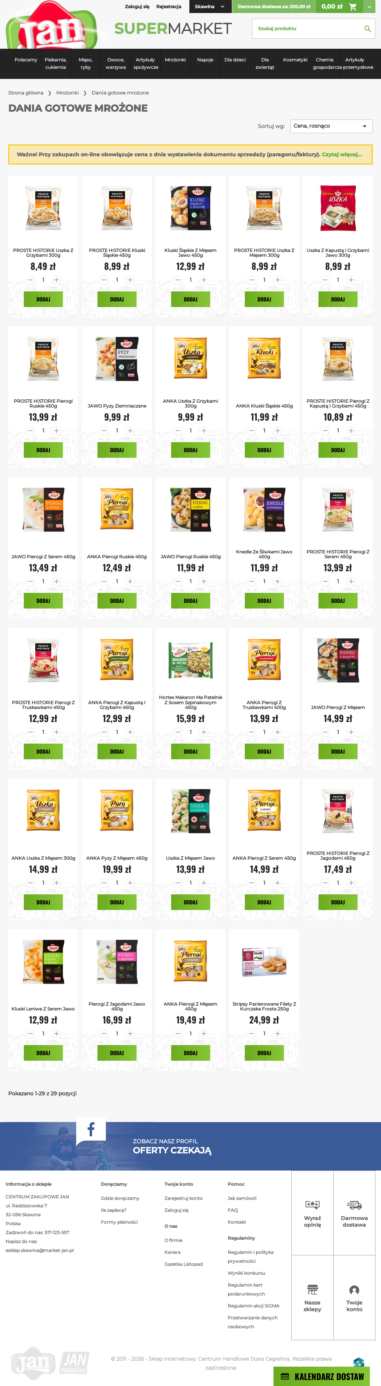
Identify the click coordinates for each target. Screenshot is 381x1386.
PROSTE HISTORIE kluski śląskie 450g (117, 253)
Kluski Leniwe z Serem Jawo (43, 1008)
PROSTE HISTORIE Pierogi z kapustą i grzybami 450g (338, 403)
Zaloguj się (176, 1210)
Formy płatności (119, 1222)
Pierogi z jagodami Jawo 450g (117, 1006)
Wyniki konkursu (246, 1273)
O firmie (173, 1240)
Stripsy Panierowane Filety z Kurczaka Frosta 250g (264, 1006)
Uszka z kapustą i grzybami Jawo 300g (338, 253)
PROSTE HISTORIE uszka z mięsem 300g (264, 253)
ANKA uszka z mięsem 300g (43, 858)
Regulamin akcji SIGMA (253, 1306)
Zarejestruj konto (183, 1198)
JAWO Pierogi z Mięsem (338, 707)
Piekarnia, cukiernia (56, 63)
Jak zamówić (242, 1198)
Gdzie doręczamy (120, 1198)
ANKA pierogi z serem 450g (264, 858)
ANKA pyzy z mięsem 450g (116, 858)
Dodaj (43, 299)
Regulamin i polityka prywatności (250, 1256)
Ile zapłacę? (114, 1210)
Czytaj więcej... (342, 154)
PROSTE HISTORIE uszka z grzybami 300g (43, 253)
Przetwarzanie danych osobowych (253, 1322)
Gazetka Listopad (183, 1264)
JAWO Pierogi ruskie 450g (191, 556)
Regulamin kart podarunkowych (246, 1289)
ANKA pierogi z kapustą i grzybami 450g (116, 705)
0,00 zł (339, 7)
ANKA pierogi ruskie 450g (117, 556)
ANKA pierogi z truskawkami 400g (264, 705)
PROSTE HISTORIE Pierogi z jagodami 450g (338, 855)
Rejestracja (168, 6)
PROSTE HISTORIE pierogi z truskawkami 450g (43, 705)
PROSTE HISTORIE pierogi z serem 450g (338, 554)
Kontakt (237, 1222)
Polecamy (26, 60)
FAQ (233, 1210)
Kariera (172, 1252)
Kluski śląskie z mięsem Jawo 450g (190, 253)
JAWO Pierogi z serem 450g (43, 556)
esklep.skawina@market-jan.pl (40, 1250)
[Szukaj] (313, 29)
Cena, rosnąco (331, 126)
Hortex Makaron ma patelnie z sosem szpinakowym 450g (190, 702)
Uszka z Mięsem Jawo (190, 858)
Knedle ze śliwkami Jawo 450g (264, 554)
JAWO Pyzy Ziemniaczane (117, 405)
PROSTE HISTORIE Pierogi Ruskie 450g (43, 403)
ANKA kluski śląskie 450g (264, 405)
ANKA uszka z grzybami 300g (190, 403)
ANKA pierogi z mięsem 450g (190, 1006)
